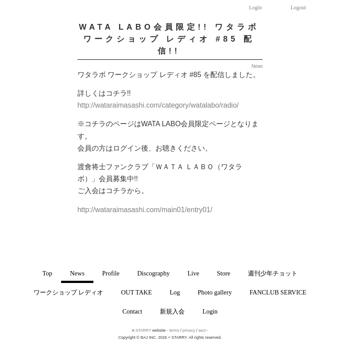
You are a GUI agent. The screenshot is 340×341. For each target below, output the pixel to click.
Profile (111, 273)
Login (255, 7)
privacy (188, 330)
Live (193, 273)
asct (202, 330)
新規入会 (172, 311)
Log (175, 292)
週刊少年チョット (273, 273)
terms (174, 330)
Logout (298, 7)
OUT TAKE (136, 292)
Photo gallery (215, 292)
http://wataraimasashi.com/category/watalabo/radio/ (158, 105)
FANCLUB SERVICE (278, 292)
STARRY (143, 330)
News (77, 273)
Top (47, 273)
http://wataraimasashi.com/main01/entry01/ (144, 209)
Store (223, 273)
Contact (132, 311)
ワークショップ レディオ (69, 292)
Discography (153, 273)
